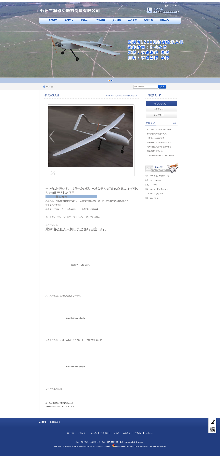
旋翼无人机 (159, 109)
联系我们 (148, 20)
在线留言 (132, 20)
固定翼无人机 (160, 104)
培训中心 (164, 20)
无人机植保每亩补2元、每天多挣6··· (160, 155)
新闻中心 (84, 20)
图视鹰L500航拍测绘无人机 (62, 403)
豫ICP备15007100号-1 (158, 446)
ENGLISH (175, 6)
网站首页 (70, 433)
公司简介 (69, 20)
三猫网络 (99, 446)
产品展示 (100, 20)
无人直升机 (159, 115)
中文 (166, 6)
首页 (116, 96)
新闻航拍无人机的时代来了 (157, 134)
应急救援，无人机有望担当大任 (159, 129)
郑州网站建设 (55, 422)
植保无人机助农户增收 (155, 138)
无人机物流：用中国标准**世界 (159, 147)
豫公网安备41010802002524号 (126, 446)
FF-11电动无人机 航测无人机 (63, 407)
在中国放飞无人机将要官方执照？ (160, 142)
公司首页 (53, 20)
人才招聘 (116, 20)
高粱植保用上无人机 (155, 151)
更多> (175, 123)
